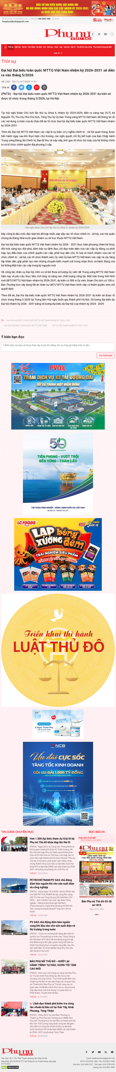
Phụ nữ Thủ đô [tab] (87, 838)
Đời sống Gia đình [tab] (91, 840)
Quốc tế (57, 53)
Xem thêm (97, 919)
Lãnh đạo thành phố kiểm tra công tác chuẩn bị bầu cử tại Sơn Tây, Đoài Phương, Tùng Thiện (52, 1007)
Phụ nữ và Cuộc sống (84, 47)
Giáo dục (50, 47)
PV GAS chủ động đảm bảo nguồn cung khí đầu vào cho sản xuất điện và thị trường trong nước (52, 926)
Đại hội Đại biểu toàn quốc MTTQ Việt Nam (25, 325)
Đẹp (61, 47)
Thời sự (10, 47)
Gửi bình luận (105, 355)
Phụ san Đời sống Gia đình (102, 47)
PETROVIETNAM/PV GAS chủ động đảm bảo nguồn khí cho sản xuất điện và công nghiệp (52, 883)
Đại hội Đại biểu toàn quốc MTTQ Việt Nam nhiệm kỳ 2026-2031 (38, 320)
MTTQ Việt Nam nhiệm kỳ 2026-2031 (70, 325)
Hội (44, 47)
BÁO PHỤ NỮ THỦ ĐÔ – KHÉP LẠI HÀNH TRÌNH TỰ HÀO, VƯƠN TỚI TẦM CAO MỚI (53, 965)
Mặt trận (18, 47)
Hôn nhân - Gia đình (35, 47)
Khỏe (56, 47)
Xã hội (24, 47)
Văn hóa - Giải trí (69, 47)
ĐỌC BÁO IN (97, 831)
